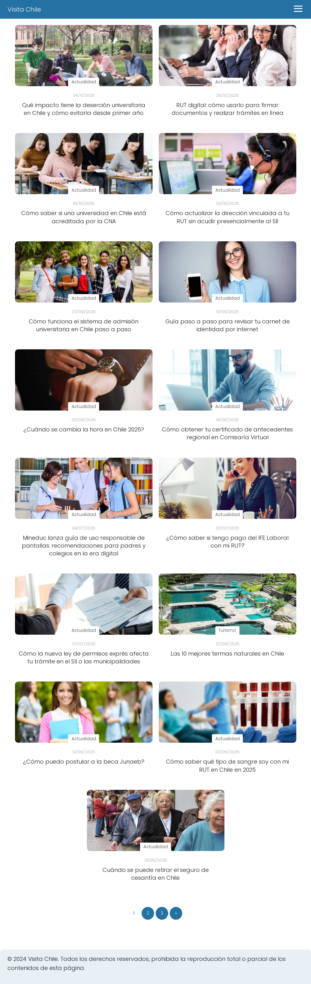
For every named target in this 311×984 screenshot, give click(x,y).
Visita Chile (24, 9)
